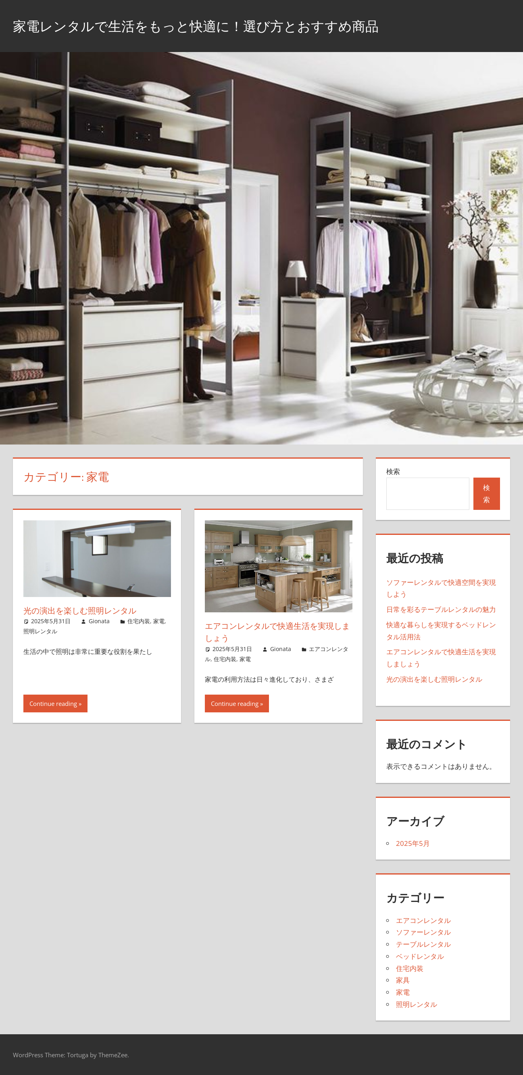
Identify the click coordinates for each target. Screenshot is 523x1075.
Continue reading (53, 703)
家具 (403, 980)
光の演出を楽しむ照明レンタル (87, 610)
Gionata (99, 621)
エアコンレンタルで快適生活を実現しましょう (278, 632)
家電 (159, 621)
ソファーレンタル (423, 932)
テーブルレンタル (423, 944)
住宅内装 (138, 621)
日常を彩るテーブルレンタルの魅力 (441, 609)
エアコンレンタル (423, 920)
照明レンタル (40, 631)
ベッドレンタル (420, 956)
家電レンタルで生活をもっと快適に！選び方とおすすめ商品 (212, 26)
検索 (393, 471)
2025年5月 (413, 843)
